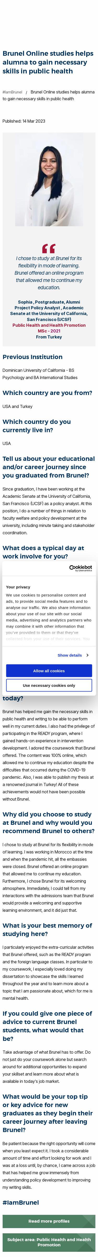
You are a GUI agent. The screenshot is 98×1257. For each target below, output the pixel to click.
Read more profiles (49, 1221)
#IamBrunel (12, 92)
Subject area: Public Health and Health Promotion (49, 1242)
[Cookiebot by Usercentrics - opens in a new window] (70, 568)
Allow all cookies (49, 670)
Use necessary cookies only (49, 685)
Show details (70, 655)
